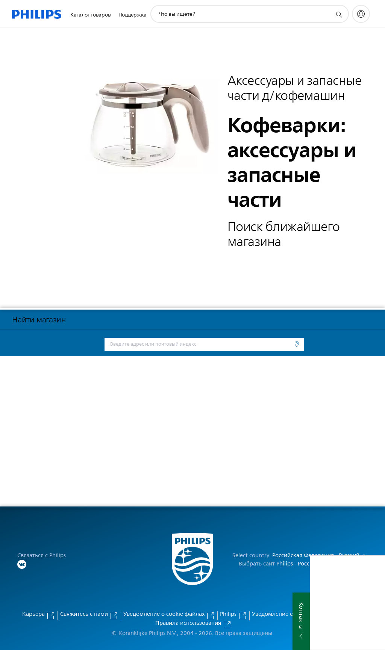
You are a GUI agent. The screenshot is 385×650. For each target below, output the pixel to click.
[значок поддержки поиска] (338, 14)
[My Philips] (361, 14)
